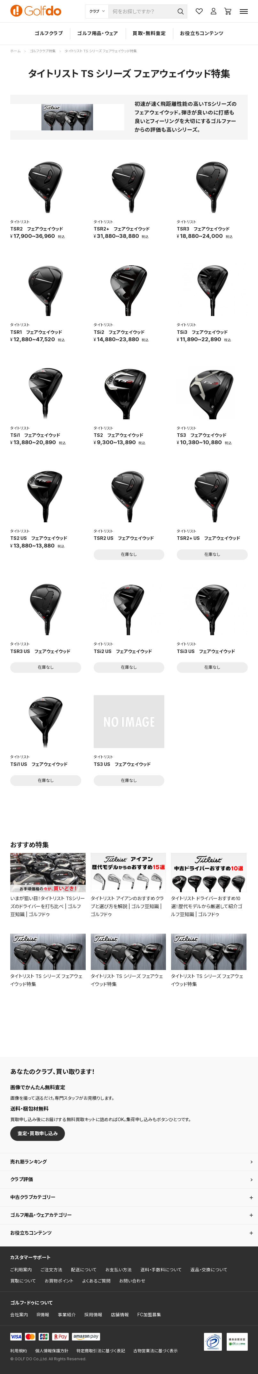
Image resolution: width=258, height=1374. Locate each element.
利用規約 (18, 1350)
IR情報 (43, 1314)
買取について (23, 1280)
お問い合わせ (132, 1280)
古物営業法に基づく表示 (155, 1350)
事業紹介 (67, 1314)
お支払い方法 (119, 1269)
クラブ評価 (21, 1179)
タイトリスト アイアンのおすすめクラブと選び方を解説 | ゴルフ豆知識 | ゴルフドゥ (127, 906)
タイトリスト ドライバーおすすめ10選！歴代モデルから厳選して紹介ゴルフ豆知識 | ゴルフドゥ (206, 906)
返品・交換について (209, 1269)
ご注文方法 (51, 1269)
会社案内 (19, 1314)
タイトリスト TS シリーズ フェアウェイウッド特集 (46, 980)
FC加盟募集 (149, 1314)
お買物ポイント (59, 1280)
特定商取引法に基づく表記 (100, 1350)
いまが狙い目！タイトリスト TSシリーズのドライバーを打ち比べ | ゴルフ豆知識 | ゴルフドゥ (47, 906)
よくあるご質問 (96, 1280)
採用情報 (93, 1314)
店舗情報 (120, 1314)
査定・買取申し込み (38, 1133)
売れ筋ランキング (28, 1162)
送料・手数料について (161, 1269)
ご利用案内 (21, 1269)
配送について (84, 1269)
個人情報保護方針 (51, 1350)
